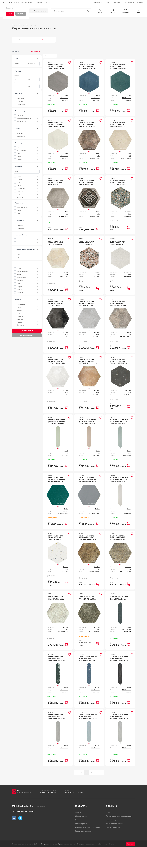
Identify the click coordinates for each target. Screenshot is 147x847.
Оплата (78, 811)
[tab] (37, 57)
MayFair (66, 508)
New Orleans (21, 187)
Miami (19, 184)
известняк (20, 318)
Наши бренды (111, 819)
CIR (18, 146)
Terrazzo (20, 196)
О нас (108, 811)
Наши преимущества (114, 823)
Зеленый (20, 279)
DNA (18, 152)
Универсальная (22, 206)
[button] (100, 9)
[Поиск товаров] (68, 9)
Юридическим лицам (83, 830)
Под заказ (20, 100)
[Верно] (10, 14)
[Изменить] (20, 14)
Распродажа (21, 103)
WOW (19, 155)
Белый (19, 273)
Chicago (128, 331)
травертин (20, 324)
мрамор (20, 321)
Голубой (20, 285)
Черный (19, 288)
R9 (18, 256)
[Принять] (130, 844)
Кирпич (19, 312)
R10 (18, 253)
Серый (19, 267)
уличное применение (24, 117)
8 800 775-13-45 (48, 791)
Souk (18, 193)
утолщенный (21, 120)
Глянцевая (20, 227)
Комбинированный (23, 270)
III (17, 241)
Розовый (20, 291)
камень (19, 306)
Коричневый (21, 276)
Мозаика (20, 315)
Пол (18, 212)
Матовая (20, 224)
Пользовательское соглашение (87, 826)
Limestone (127, 271)
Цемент (19, 309)
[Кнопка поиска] (88, 10)
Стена (19, 209)
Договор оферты (113, 826)
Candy (19, 181)
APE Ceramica (21, 149)
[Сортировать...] (50, 55)
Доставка (78, 819)
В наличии (20, 97)
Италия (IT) (21, 135)
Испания (20, 132)
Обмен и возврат (81, 815)
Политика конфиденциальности (119, 815)
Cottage (19, 178)
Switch (19, 175)
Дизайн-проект (81, 823)
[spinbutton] (20, 63)
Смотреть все (41, 805)
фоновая (20, 114)
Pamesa (19, 158)
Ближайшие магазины (22, 805)
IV (17, 238)
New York (20, 190)
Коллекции (23, 39)
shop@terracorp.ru (74, 791)
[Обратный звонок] (29, 2)
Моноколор (21, 303)
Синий (19, 282)
